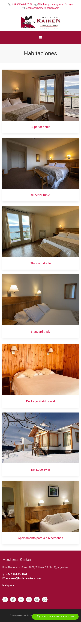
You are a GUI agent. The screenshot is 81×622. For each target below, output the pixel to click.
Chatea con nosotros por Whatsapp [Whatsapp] (55, 616)
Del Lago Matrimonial (40, 401)
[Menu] (41, 37)
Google (69, 4)
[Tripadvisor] (29, 599)
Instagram (57, 4)
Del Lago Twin (40, 469)
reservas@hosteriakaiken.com (42, 8)
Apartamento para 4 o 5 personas (40, 538)
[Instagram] (21, 599)
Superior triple (40, 195)
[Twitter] (13, 599)
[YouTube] (37, 599)
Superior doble (40, 127)
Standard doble (40, 263)
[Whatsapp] (45, 599)
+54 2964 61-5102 (22, 4)
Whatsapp (44, 4)
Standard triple (40, 331)
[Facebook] (5, 599)
